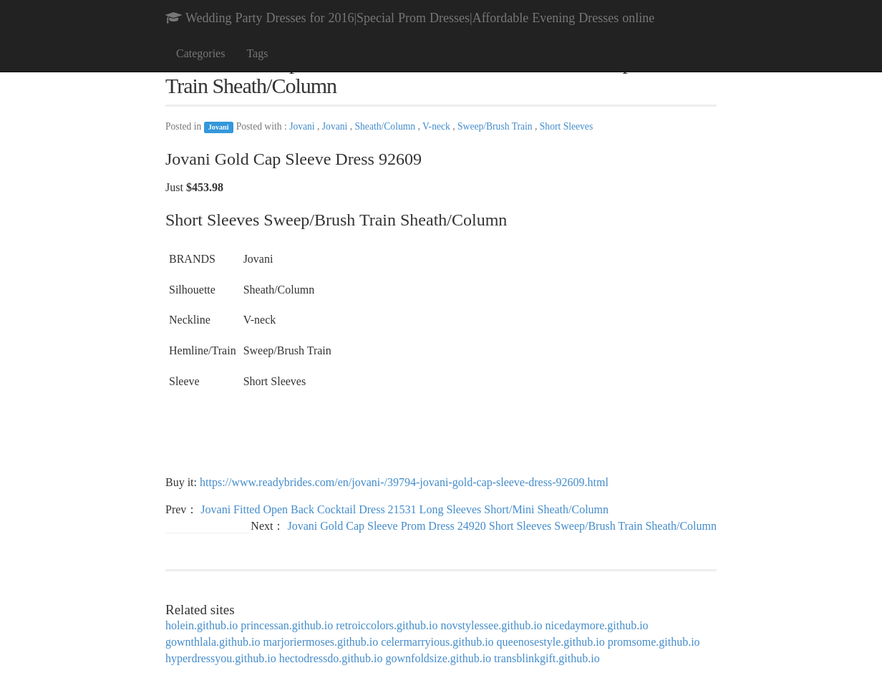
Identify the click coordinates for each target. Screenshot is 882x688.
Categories (200, 53)
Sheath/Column (386, 126)
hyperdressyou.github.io (220, 658)
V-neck (437, 126)
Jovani (218, 127)
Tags (257, 53)
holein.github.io (201, 625)
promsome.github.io (654, 642)
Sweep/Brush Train (496, 126)
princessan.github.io (287, 625)
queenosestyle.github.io (551, 642)
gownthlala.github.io (212, 642)
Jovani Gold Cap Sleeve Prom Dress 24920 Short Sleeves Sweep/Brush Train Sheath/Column (502, 526)
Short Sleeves (566, 126)
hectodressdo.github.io (331, 658)
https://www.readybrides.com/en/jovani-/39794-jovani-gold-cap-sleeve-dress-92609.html (404, 482)
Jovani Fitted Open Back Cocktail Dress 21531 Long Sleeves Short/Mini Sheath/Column (404, 509)
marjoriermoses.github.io (320, 642)
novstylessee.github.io (491, 625)
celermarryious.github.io (437, 642)
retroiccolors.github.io (386, 625)
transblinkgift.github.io (547, 658)
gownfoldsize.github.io (439, 658)
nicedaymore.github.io (597, 625)
